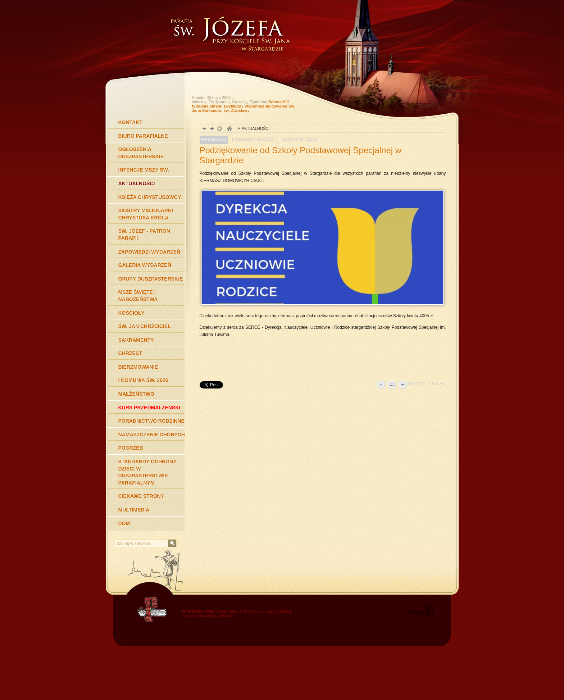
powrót (203, 129)
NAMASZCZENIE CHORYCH (151, 434)
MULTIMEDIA (134, 510)
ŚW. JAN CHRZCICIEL (144, 326)
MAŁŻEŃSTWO (136, 394)
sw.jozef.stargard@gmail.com (207, 615)
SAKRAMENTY (136, 340)
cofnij (402, 385)
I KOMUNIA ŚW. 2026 (143, 380)
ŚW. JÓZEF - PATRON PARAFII (144, 234)
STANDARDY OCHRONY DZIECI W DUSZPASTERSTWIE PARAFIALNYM (147, 472)
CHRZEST (130, 353)
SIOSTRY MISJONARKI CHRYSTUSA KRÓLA (145, 214)
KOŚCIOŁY (131, 313)
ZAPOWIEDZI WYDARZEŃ (149, 252)
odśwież (219, 129)
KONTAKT (130, 122)
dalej (211, 129)
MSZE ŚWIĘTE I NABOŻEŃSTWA (138, 295)
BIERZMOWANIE (138, 367)
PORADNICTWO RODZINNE (151, 421)
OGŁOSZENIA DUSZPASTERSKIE (141, 152)
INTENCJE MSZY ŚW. (143, 170)
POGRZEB (130, 448)
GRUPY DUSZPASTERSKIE (150, 279)
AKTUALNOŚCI (136, 183)
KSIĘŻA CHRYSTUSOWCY (149, 197)
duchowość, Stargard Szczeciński (229, 129)
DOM (124, 523)
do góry (381, 385)
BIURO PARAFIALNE (143, 136)
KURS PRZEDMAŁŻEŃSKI (149, 407)
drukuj (391, 385)
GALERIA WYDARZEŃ (144, 265)
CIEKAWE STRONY (141, 496)
